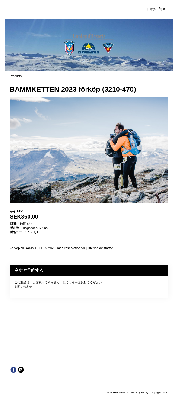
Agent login (162, 392)
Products (16, 76)
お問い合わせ (23, 286)
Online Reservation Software (121, 392)
